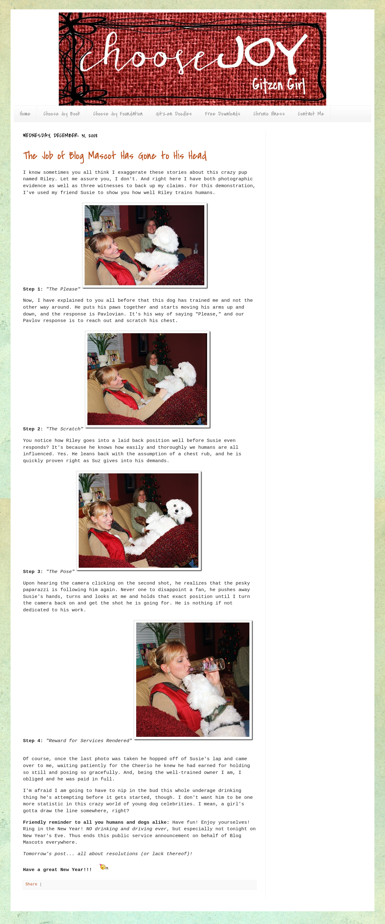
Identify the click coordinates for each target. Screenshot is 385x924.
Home (25, 114)
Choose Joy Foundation (118, 114)
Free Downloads (222, 114)
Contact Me (311, 114)
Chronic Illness (269, 114)
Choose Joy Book (62, 114)
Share (31, 884)
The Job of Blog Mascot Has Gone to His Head (115, 155)
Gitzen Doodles (174, 114)
